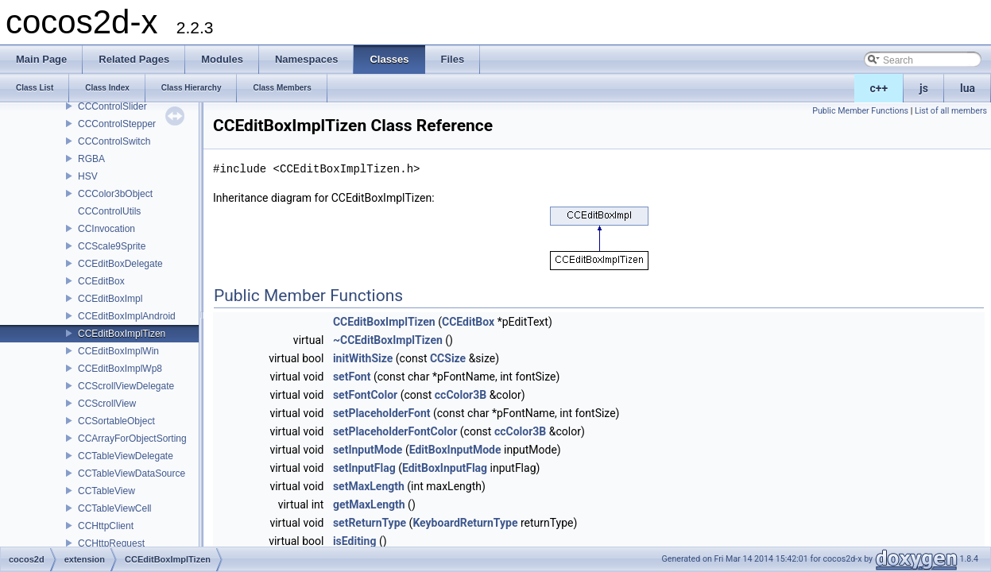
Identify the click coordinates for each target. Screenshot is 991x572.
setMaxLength (369, 486)
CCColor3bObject (115, 193)
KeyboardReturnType (464, 522)
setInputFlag (364, 468)
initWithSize (363, 358)
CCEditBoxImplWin (118, 351)
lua (967, 88)
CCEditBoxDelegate (120, 263)
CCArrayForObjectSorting (132, 438)
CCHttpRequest (111, 543)
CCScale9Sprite (111, 246)
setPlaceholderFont (382, 413)
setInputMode (368, 449)
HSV (88, 176)
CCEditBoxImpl (110, 298)
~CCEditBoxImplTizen (388, 340)
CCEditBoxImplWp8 (120, 368)
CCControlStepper (117, 123)
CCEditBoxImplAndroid (127, 316)
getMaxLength (369, 504)
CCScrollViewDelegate (126, 386)
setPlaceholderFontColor (395, 431)
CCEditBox (101, 281)
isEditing (355, 541)
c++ (879, 88)
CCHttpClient (106, 525)
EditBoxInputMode (455, 449)
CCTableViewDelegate (125, 456)
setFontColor (365, 394)
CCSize (448, 358)
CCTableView (106, 491)
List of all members (951, 111)
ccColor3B (460, 394)
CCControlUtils (109, 211)
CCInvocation (106, 228)
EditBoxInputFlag (444, 468)
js (923, 88)
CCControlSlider (112, 106)
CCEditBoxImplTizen (121, 333)
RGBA (91, 158)
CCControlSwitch (114, 141)
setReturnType (369, 522)
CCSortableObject (116, 421)
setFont (352, 376)
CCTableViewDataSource (131, 473)
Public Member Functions (860, 111)
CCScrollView (107, 403)
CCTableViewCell (114, 508)
